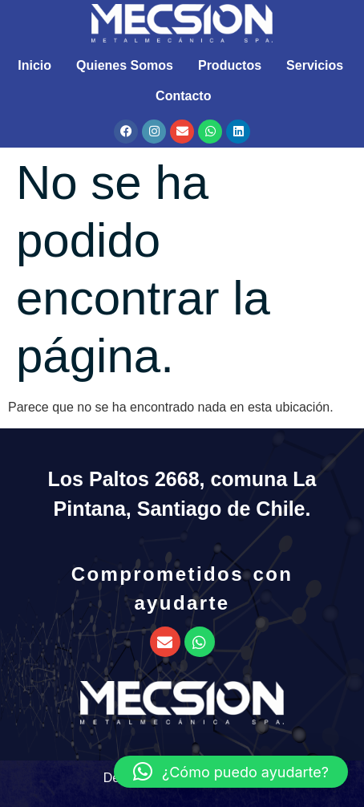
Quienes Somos (124, 65)
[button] (231, 772)
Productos (229, 65)
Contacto (183, 96)
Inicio (34, 65)
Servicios (314, 65)
